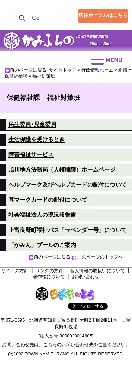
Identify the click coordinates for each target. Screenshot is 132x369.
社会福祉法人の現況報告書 (42, 215)
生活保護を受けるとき (36, 139)
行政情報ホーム (97, 70)
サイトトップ (62, 70)
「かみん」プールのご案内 (42, 245)
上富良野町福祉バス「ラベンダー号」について (67, 230)
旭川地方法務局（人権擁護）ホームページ (61, 170)
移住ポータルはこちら (103, 15)
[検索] (35, 18)
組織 (122, 70)
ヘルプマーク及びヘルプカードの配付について (67, 185)
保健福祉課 (16, 76)
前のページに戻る (28, 70)
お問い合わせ (85, 276)
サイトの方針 (15, 270)
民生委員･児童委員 (32, 124)
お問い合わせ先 (78, 344)
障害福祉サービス (31, 154)
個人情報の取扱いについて (97, 270)
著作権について (49, 276)
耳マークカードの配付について (47, 200)
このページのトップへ (100, 257)
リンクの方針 (49, 270)
